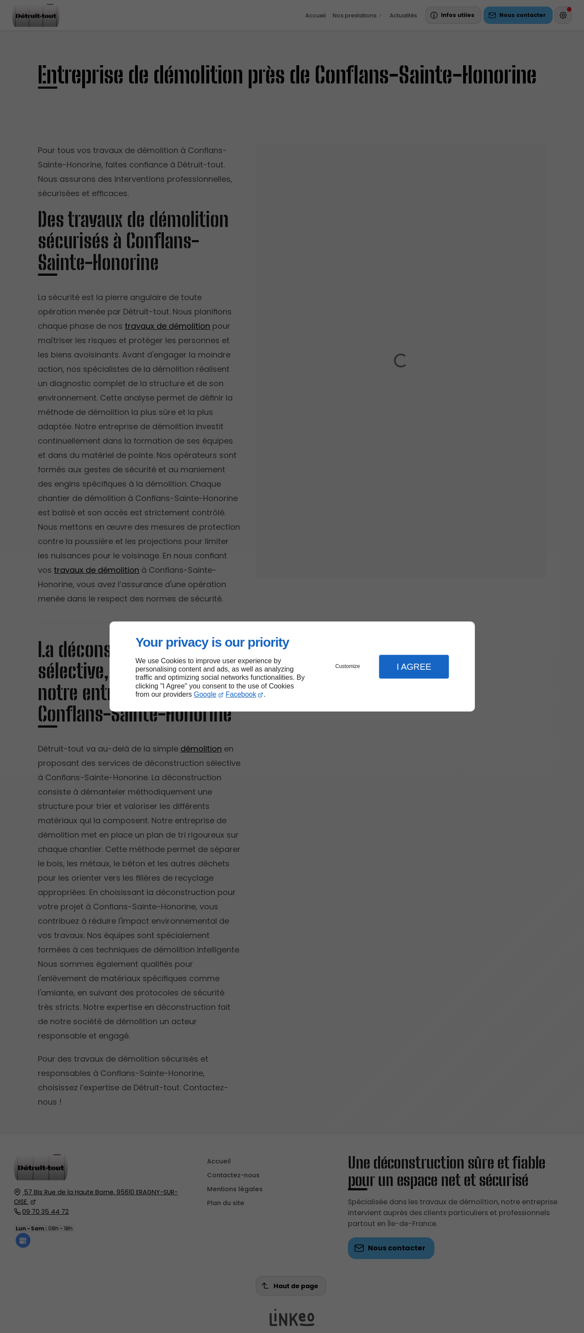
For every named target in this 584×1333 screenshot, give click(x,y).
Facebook (241, 694)
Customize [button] (347, 666)
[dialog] (292, 666)
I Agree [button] (414, 667)
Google (205, 694)
